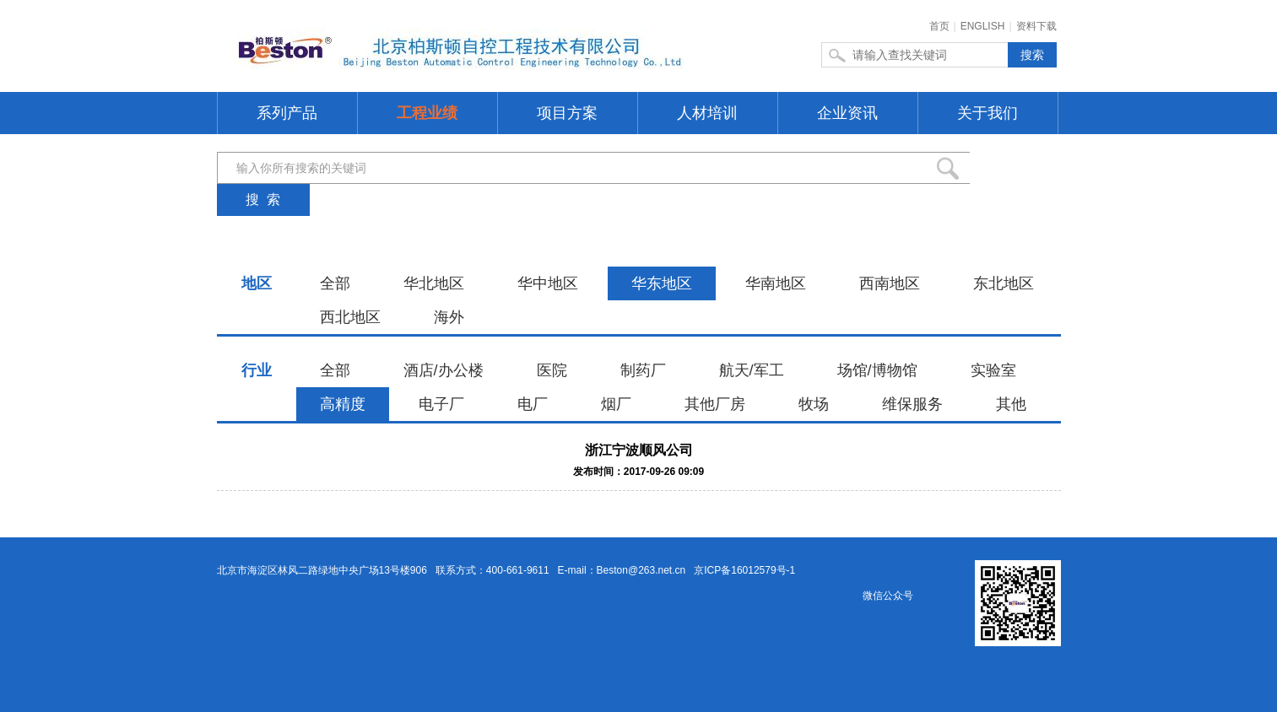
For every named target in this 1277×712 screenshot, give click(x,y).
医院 (552, 370)
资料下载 (1036, 26)
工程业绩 (427, 113)
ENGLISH (982, 26)
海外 (449, 317)
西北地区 (350, 317)
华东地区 (661, 283)
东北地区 (1003, 283)
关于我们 (987, 113)
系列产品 (287, 113)
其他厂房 (714, 404)
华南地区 (775, 283)
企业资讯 (847, 113)
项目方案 (567, 113)
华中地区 (547, 283)
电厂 (532, 404)
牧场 (813, 404)
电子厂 (441, 404)
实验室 (993, 370)
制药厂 (643, 370)
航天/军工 (751, 370)
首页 (939, 26)
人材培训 (707, 113)
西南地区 (889, 283)
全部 (335, 283)
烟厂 (616, 404)
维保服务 (912, 404)
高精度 (342, 404)
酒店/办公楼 (443, 370)
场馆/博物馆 (877, 370)
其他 (1011, 404)
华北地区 (433, 283)
